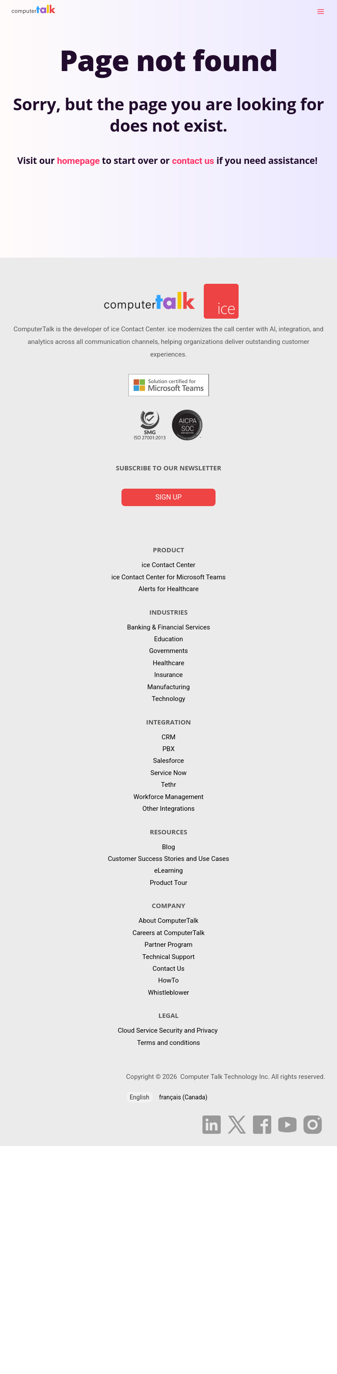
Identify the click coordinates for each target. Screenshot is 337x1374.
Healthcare (169, 663)
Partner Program (168, 945)
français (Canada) (183, 1097)
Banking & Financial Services (168, 627)
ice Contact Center (168, 565)
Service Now (168, 773)
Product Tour (168, 883)
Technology (168, 699)
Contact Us (168, 969)
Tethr (168, 785)
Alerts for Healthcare (168, 589)
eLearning (168, 870)
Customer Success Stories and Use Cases (168, 859)
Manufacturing (168, 687)
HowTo (168, 980)
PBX (168, 749)
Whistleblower (168, 992)
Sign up (168, 497)
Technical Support (168, 957)
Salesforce (168, 761)
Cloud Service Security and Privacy (168, 1030)
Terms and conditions (168, 1043)
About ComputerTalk (168, 921)
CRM (168, 737)
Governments (168, 651)
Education (168, 639)
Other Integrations (168, 809)
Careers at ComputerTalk (168, 933)
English (139, 1097)
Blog (168, 847)
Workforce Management (169, 797)
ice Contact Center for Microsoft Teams (168, 577)
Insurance (168, 675)
